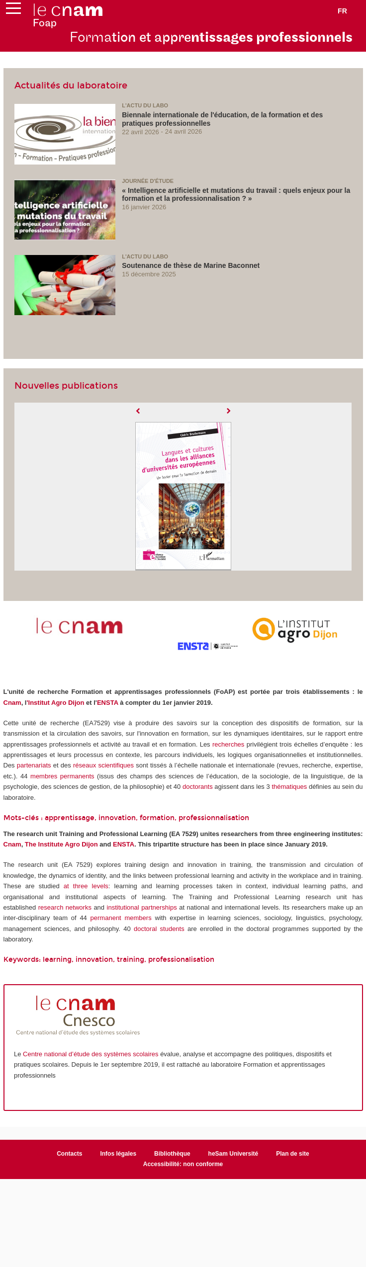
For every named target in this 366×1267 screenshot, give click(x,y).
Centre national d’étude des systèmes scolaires (90, 1054)
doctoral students (159, 928)
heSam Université (233, 1153)
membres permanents (62, 776)
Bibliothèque (172, 1153)
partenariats (34, 765)
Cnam (12, 702)
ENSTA (107, 702)
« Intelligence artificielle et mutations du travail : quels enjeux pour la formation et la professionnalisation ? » (236, 194)
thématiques (289, 786)
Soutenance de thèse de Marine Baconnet (191, 265)
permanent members (121, 918)
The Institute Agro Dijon (61, 844)
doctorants (198, 786)
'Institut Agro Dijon (55, 702)
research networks (65, 907)
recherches (228, 744)
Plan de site (292, 1153)
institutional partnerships (142, 907)
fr (342, 11)
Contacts (69, 1153)
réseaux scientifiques (103, 765)
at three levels (86, 886)
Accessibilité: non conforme (183, 1164)
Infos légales (118, 1153)
